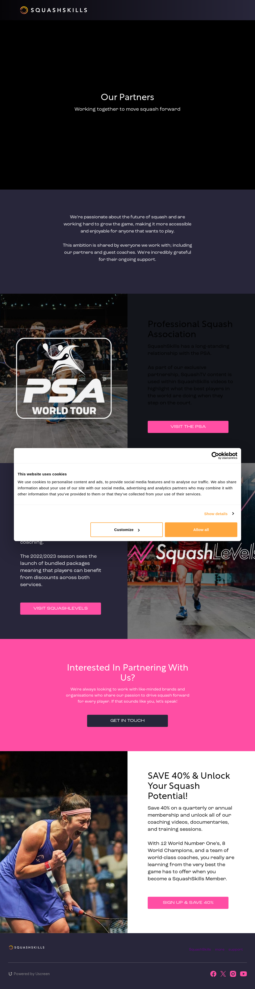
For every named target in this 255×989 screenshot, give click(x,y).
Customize (127, 529)
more (219, 950)
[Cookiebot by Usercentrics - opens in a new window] (215, 455)
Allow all (201, 529)
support (235, 950)
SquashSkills (200, 950)
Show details (216, 513)
